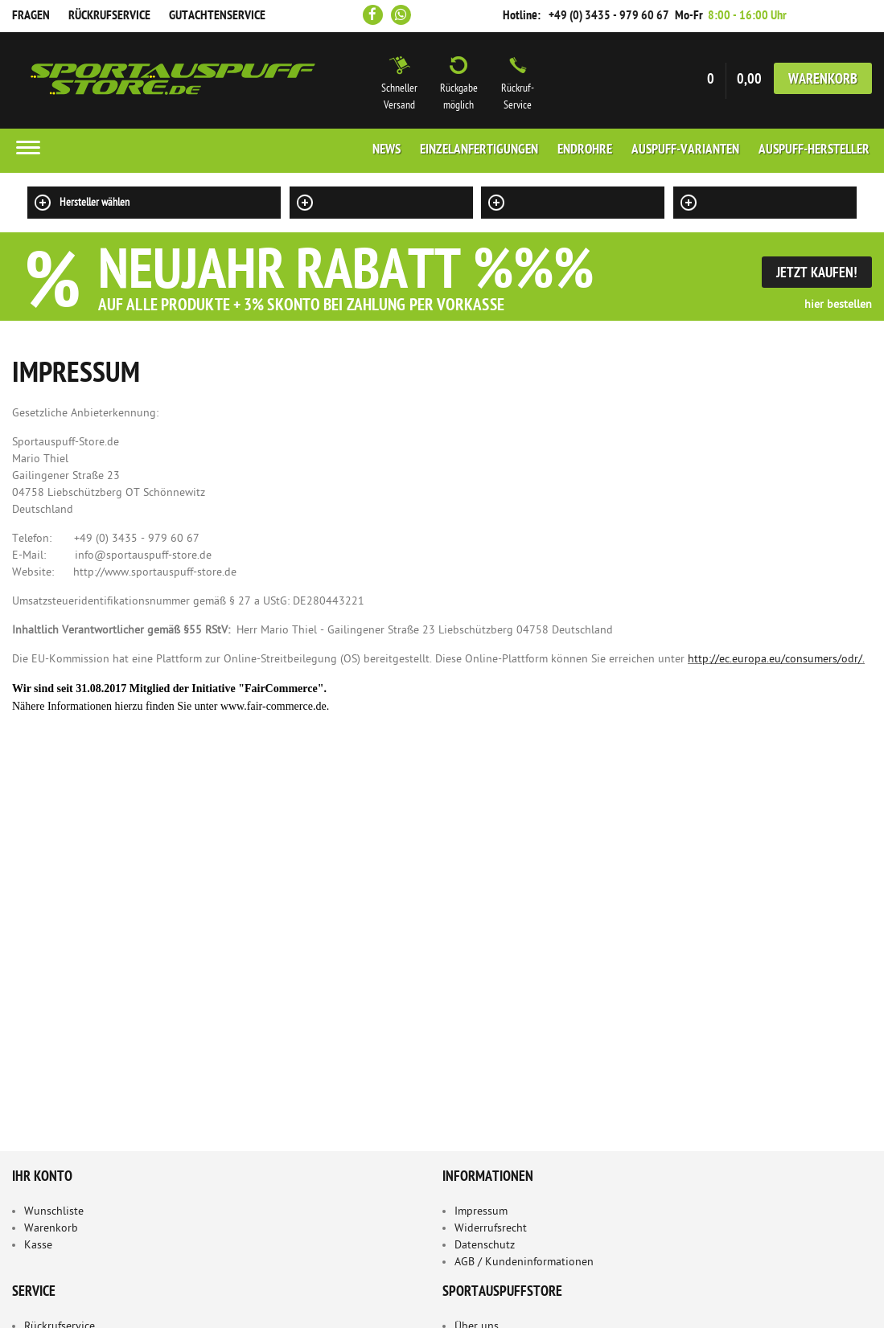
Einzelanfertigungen (479, 150)
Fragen (31, 16)
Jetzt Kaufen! (816, 273)
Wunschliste (54, 1211)
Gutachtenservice (217, 16)
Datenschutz (484, 1245)
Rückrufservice (109, 16)
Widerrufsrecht (490, 1228)
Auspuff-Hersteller (814, 150)
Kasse (38, 1245)
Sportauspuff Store (173, 80)
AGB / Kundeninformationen (524, 1262)
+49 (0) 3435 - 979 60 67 (609, 16)
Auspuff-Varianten (685, 150)
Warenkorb (822, 80)
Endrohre (584, 150)
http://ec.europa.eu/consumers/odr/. (776, 659)
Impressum (481, 1211)
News (386, 150)
